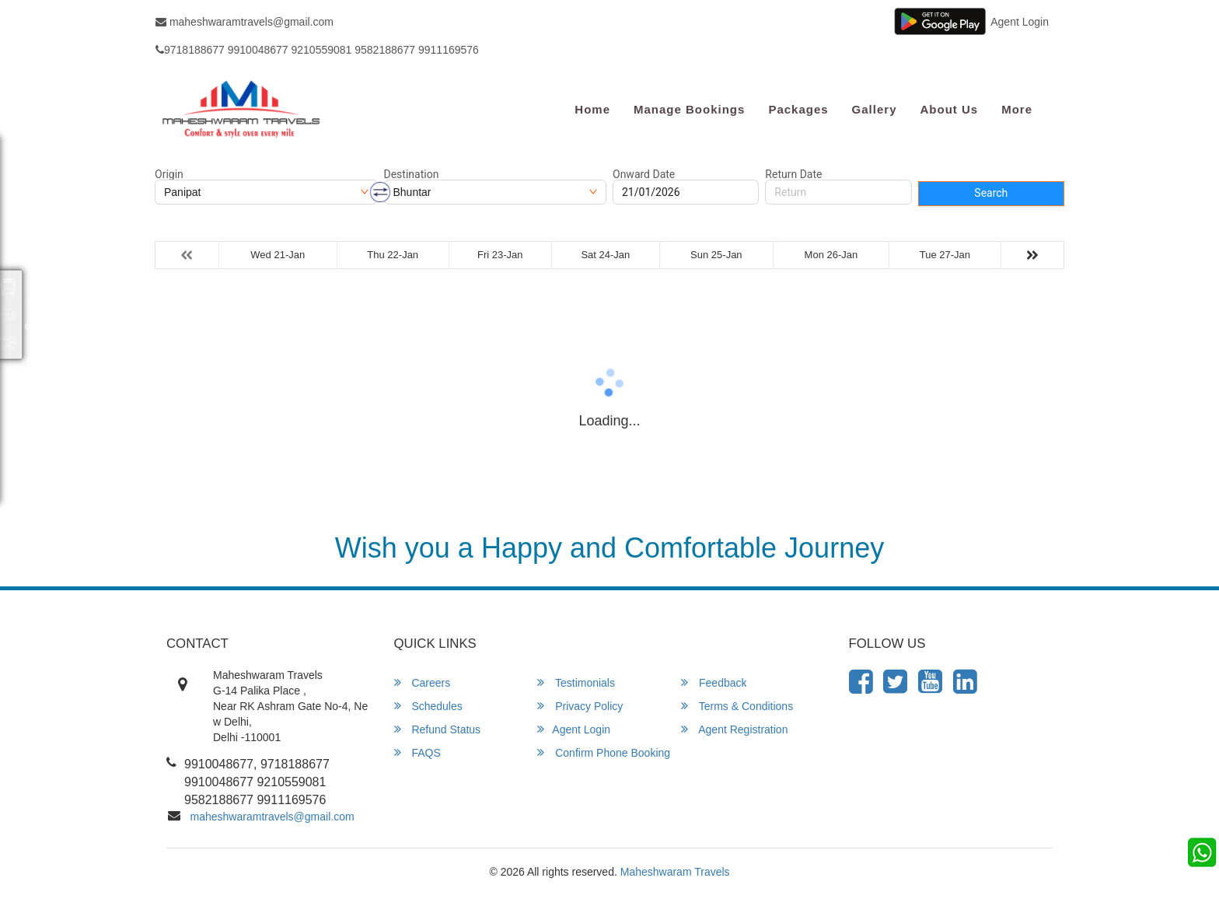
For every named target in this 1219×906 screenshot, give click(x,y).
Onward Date (644, 174)
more (1016, 109)
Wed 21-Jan (277, 255)
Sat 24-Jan (605, 255)
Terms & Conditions (737, 705)
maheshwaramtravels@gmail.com (244, 22)
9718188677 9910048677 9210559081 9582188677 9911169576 (317, 50)
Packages (798, 109)
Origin (169, 174)
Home (592, 109)
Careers (422, 682)
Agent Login (1019, 22)
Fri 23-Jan (500, 255)
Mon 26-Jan (831, 255)
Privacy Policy (580, 705)
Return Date (793, 174)
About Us (949, 109)
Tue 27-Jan (945, 255)
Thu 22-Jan (392, 255)
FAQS (417, 752)
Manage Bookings (689, 109)
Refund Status (437, 729)
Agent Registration (734, 729)
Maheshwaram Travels (675, 872)
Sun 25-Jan (716, 255)
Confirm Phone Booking (603, 752)
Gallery (874, 109)
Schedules (428, 705)
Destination (411, 174)
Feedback (713, 682)
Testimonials (576, 682)
